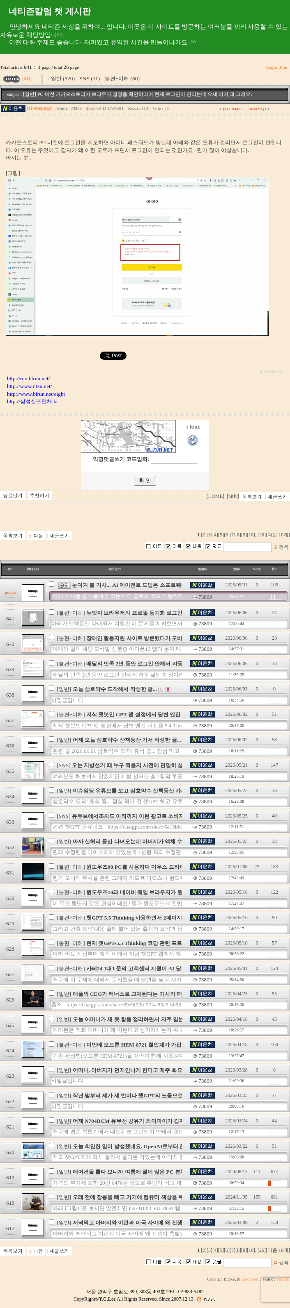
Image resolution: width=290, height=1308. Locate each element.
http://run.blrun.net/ (28, 378)
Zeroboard (250, 1279)
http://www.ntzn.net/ (29, 386)
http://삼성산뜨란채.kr (32, 401)
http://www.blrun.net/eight (36, 394)
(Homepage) (40, 108)
